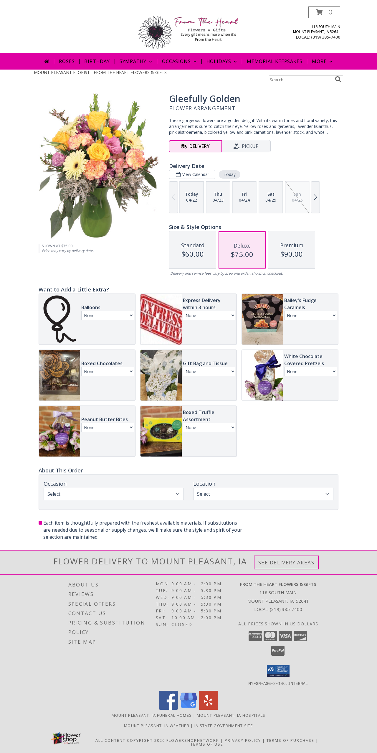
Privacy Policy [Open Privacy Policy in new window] (243, 740)
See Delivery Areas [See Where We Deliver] (286, 562)
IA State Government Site (223, 725)
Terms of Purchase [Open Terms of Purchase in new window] (290, 740)
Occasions (180, 61)
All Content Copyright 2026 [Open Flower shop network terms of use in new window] (130, 740)
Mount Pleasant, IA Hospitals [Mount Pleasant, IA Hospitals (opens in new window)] (231, 715)
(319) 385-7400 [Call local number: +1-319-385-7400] (325, 37)
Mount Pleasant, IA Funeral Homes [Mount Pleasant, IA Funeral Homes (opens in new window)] (152, 715)
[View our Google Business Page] (188, 708)
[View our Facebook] (168, 708)
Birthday (97, 61)
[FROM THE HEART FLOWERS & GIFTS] (190, 29)
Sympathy (136, 61)
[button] (324, 12)
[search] (338, 79)
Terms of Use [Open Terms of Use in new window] (207, 744)
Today (230, 174)
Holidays (222, 61)
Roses (67, 61)
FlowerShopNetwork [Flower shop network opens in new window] (192, 740)
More (322, 61)
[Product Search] (300, 79)
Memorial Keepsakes (274, 61)
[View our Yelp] (208, 708)
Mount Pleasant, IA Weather (156, 725)
